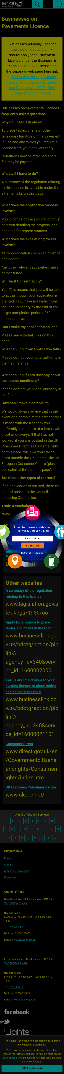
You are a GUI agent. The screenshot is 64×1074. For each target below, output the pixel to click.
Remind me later (37, 553)
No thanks (25, 553)
